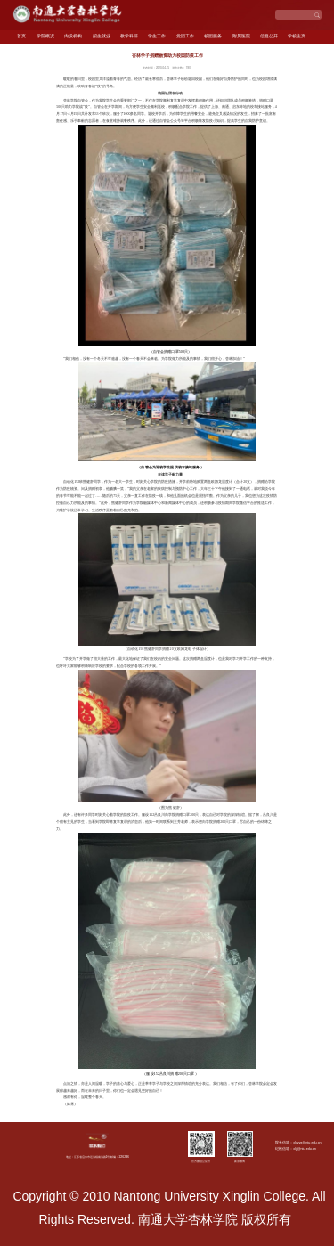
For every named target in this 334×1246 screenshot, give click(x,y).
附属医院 (241, 36)
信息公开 (269, 36)
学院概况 (45, 36)
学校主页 (296, 36)
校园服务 (213, 36)
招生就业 (101, 36)
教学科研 (129, 36)
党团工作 (185, 36)
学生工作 (157, 36)
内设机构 (73, 36)
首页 (21, 36)
